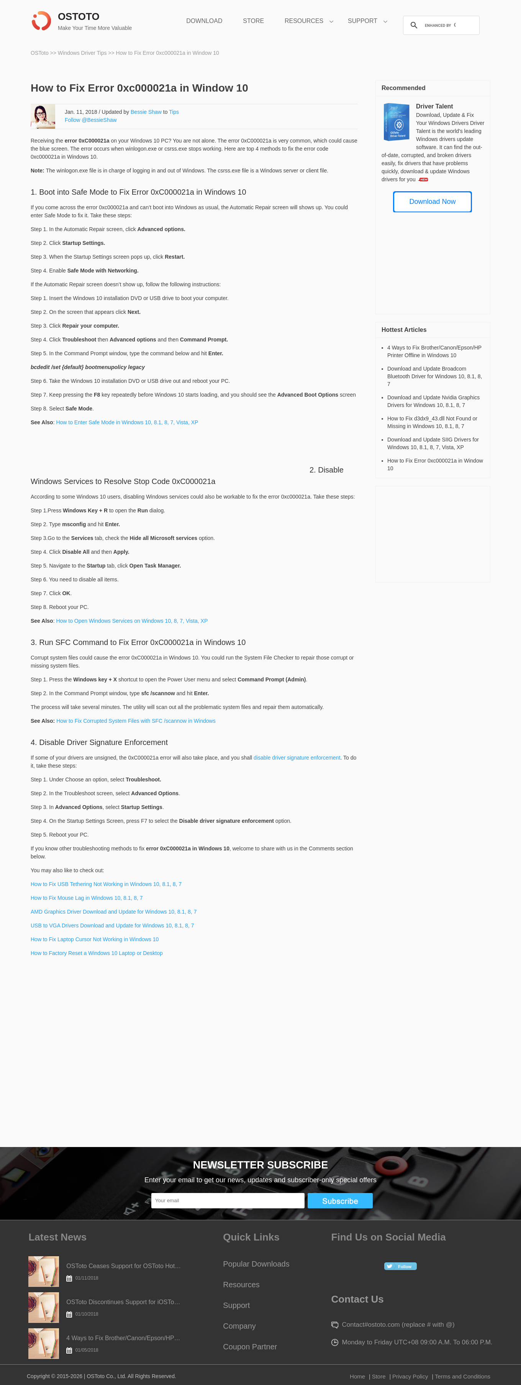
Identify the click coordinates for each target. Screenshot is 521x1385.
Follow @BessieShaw (91, 120)
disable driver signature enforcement (297, 758)
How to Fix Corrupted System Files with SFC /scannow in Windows (135, 721)
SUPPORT (362, 21)
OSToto (40, 53)
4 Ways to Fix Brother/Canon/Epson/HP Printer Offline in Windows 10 (123, 1344)
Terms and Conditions (462, 1376)
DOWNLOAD (204, 21)
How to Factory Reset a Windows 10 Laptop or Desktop (97, 953)
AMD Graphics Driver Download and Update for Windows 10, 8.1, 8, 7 (114, 912)
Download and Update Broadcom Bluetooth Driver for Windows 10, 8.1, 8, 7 (434, 376)
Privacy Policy (410, 1376)
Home (357, 1376)
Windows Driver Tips (83, 53)
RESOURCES (304, 21)
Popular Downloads (256, 1264)
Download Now (432, 201)
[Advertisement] (170, 455)
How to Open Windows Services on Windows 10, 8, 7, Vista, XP (132, 621)
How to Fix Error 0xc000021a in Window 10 (167, 53)
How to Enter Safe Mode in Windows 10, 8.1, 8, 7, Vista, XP (127, 422)
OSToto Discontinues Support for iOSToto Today (123, 1308)
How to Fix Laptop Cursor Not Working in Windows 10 (95, 939)
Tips (174, 112)
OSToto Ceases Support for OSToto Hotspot (123, 1272)
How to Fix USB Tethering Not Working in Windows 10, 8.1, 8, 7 (106, 884)
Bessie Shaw (146, 112)
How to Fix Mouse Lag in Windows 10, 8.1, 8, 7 (87, 898)
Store (379, 1376)
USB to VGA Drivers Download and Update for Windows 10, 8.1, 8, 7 (112, 925)
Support (236, 1305)
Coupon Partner (250, 1346)
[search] (440, 25)
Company (239, 1326)
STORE (253, 21)
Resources (241, 1284)
